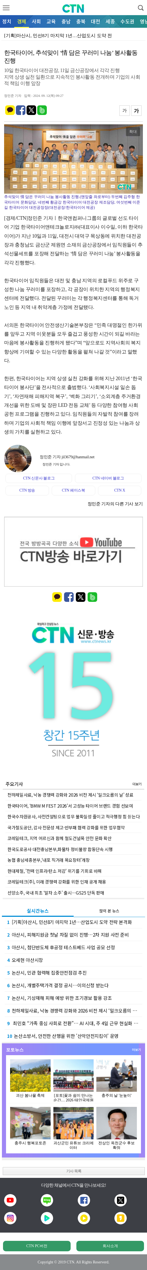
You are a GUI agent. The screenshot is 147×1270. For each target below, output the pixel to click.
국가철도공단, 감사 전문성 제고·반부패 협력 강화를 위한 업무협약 (66, 827)
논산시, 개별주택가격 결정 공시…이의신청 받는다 (58, 985)
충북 (80, 21)
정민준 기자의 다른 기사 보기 (115, 503)
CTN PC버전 (36, 1246)
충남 (66, 21)
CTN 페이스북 (73, 490)
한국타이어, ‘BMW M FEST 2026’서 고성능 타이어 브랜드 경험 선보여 (70, 805)
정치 (6, 21)
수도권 (127, 21)
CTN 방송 (27, 490)
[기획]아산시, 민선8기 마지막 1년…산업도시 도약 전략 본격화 (69, 921)
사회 (36, 21)
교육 (51, 21)
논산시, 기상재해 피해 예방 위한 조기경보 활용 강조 (59, 997)
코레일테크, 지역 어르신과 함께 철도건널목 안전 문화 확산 (59, 838)
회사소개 (110, 1246)
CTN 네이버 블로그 (108, 478)
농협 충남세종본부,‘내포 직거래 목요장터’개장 (48, 860)
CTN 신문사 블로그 (38, 478)
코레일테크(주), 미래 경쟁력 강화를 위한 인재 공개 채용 (56, 881)
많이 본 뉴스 (109, 911)
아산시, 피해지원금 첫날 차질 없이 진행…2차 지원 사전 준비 (68, 934)
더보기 (137, 783)
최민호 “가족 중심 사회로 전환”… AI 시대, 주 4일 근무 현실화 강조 (74, 1023)
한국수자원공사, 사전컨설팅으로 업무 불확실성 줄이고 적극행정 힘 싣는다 (73, 816)
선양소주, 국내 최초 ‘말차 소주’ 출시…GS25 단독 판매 (55, 892)
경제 (21, 21)
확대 (133, 131)
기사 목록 (73, 1171)
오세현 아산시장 (25, 959)
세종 (110, 21)
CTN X (119, 490)
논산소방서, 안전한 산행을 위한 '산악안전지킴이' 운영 (63, 1035)
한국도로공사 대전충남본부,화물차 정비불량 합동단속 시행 (60, 849)
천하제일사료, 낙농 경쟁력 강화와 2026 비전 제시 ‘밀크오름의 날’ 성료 (70, 794)
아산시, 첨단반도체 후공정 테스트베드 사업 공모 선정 (61, 947)
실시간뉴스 (38, 910)
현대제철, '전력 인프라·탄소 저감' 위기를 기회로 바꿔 (54, 871)
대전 (95, 21)
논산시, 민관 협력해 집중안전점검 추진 (47, 972)
